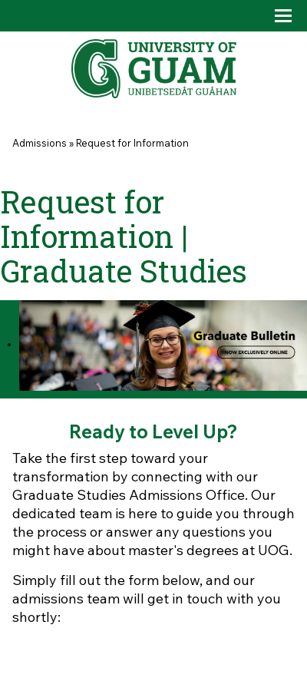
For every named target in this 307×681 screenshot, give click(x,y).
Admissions (39, 143)
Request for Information (132, 143)
